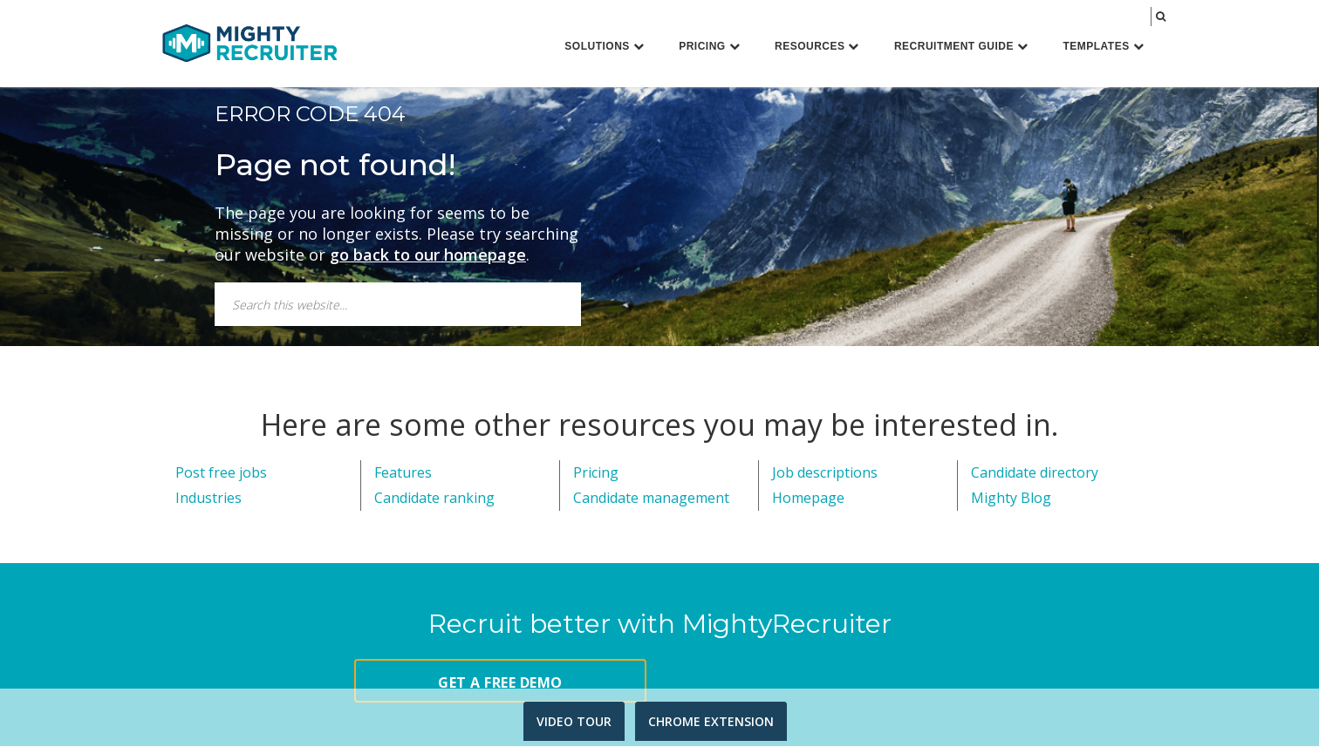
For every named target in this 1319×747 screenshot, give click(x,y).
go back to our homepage (428, 256)
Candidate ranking (434, 499)
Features (403, 474)
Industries (208, 499)
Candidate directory (1034, 474)
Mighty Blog (1011, 499)
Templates (1103, 46)
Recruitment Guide (961, 46)
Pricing (709, 46)
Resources (817, 46)
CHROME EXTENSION (711, 721)
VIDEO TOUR (574, 721)
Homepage (808, 499)
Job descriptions (825, 474)
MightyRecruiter (249, 42)
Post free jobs (221, 474)
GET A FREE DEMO (500, 683)
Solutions (604, 46)
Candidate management (651, 499)
